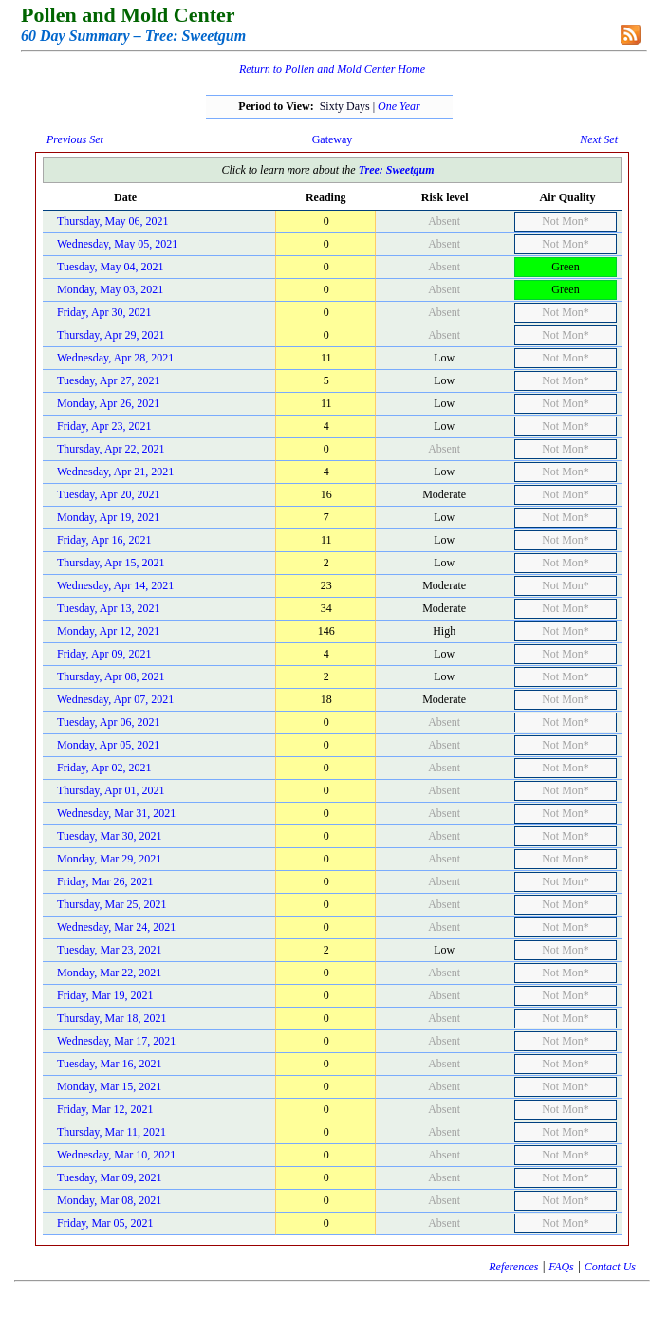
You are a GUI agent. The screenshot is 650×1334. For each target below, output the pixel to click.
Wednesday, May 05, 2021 (117, 243)
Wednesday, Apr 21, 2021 (115, 471)
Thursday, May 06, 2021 (113, 221)
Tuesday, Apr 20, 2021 (108, 494)
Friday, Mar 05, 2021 (105, 1223)
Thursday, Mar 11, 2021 (111, 1132)
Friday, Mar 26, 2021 (105, 881)
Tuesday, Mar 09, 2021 (109, 1177)
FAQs (560, 1266)
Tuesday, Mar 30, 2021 (109, 836)
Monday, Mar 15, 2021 (109, 1086)
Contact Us (610, 1266)
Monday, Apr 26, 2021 (108, 403)
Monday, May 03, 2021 (110, 289)
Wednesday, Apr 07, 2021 (115, 699)
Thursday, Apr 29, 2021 (111, 335)
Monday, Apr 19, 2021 (108, 517)
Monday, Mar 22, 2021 (109, 972)
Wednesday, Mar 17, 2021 (116, 1040)
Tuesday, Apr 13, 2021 (108, 608)
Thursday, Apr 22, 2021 (111, 448)
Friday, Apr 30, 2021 (104, 312)
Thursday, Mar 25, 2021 (112, 904)
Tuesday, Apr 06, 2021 (108, 722)
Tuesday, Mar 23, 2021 (109, 949)
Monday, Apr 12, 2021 (108, 631)
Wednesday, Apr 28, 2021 (115, 357)
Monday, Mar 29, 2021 (109, 858)
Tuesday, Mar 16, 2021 (109, 1063)
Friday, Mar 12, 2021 (105, 1109)
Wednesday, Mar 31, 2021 (116, 813)
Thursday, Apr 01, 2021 (111, 790)
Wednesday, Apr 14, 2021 (115, 585)
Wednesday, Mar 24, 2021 (116, 927)
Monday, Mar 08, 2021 (109, 1200)
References (513, 1266)
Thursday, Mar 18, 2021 (112, 1018)
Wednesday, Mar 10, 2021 (116, 1154)
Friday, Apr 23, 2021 (104, 426)
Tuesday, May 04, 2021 (110, 266)
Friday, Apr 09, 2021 (104, 653)
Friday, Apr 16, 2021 (104, 540)
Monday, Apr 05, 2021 (108, 744)
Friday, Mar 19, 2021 (105, 995)
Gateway (332, 139)
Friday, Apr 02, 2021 (104, 767)
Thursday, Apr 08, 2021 (111, 676)
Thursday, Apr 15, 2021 (111, 562)
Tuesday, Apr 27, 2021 (108, 380)
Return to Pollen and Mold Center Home (332, 69)
